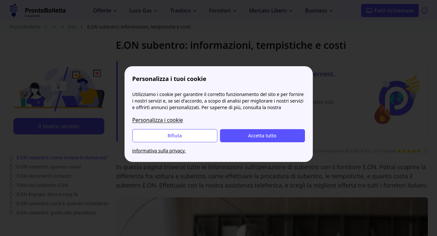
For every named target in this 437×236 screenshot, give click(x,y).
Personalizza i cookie (157, 120)
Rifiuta (175, 135)
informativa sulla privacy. (159, 151)
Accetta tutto (262, 135)
